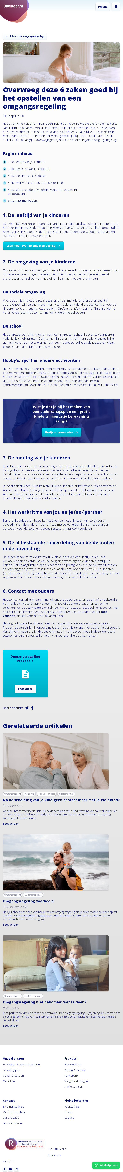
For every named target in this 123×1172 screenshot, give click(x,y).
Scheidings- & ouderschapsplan (21, 1064)
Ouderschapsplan (33, 894)
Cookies (69, 1117)
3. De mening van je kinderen (27, 176)
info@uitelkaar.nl (12, 1123)
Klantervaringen (73, 1086)
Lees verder (10, 823)
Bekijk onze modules (59, 432)
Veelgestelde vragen (76, 1081)
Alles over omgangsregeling (26, 36)
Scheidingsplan (11, 1070)
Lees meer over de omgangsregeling (31, 245)
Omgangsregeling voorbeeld (28, 901)
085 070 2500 (11, 1117)
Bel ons (102, 6)
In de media (54, 1155)
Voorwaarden (72, 1106)
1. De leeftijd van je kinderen (26, 162)
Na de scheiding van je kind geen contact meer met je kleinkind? (61, 800)
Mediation (9, 1081)
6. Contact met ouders (23, 200)
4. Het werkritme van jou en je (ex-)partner (36, 183)
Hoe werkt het (72, 1064)
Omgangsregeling (12, 793)
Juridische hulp (66, 793)
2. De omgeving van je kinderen (28, 169)
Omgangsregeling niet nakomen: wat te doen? (44, 1002)
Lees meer (25, 689)
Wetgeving (29, 793)
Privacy (68, 1112)
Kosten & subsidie (75, 1070)
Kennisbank (71, 1075)
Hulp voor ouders (46, 793)
